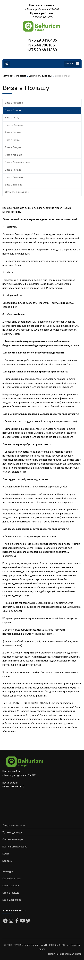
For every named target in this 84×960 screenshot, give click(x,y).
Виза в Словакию (14, 177)
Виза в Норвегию (14, 102)
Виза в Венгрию (13, 184)
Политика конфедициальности (65, 954)
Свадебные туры (11, 878)
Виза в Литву (12, 117)
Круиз (5, 853)
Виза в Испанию (13, 155)
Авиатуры (7, 871)
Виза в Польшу (13, 110)
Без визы (7, 861)
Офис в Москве (10, 885)
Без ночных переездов (14, 846)
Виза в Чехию (12, 140)
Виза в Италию (13, 132)
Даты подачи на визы (17, 192)
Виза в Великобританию (18, 162)
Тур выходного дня (12, 832)
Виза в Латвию (13, 169)
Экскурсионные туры (13, 825)
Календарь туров (11, 899)
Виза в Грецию (13, 147)
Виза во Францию (14, 125)
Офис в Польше (10, 892)
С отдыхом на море (12, 839)
